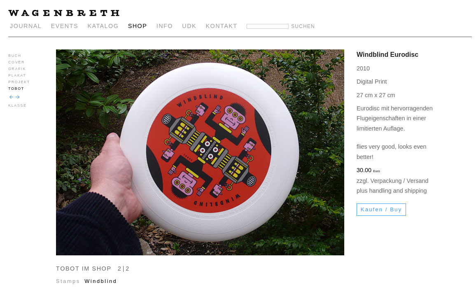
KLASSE (17, 105)
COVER (16, 62)
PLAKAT (17, 75)
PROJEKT (19, 82)
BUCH (14, 56)
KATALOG (103, 26)
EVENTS (64, 26)
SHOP (137, 26)
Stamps (68, 281)
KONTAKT (222, 26)
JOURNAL (26, 26)
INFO (164, 26)
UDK (189, 26)
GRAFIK (17, 69)
